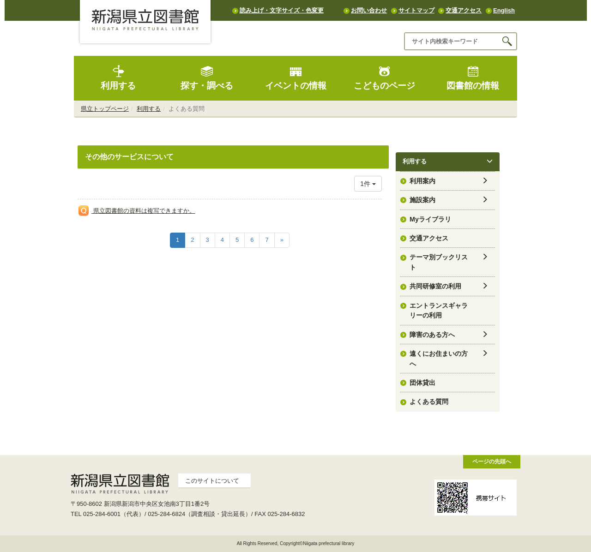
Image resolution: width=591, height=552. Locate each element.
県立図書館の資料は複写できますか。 (143, 210)
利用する (118, 77)
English (504, 10)
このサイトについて (212, 480)
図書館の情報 (472, 77)
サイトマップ (416, 10)
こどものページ (384, 77)
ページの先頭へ (491, 461)
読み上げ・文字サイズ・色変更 (282, 10)
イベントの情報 (295, 77)
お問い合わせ (369, 10)
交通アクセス (464, 10)
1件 (368, 183)
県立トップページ (105, 108)
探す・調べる (207, 77)
